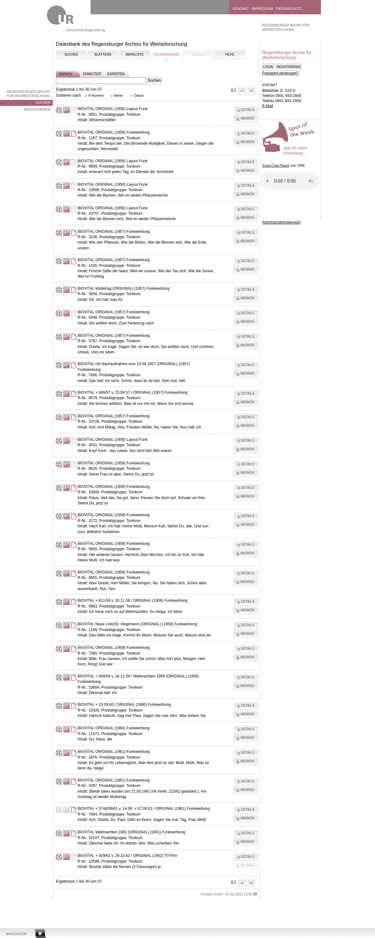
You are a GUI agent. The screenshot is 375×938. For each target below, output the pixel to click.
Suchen (43, 102)
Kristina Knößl (211, 894)
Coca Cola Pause (276, 165)
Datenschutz (289, 8)
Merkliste (135, 54)
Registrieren (37, 109)
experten (116, 74)
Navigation (16, 934)
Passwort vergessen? (280, 73)
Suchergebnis (166, 54)
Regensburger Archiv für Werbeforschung (28, 94)
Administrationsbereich (281, 222)
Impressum (262, 8)
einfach (65, 74)
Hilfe (229, 54)
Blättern (102, 54)
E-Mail (267, 106)
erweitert (92, 74)
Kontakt (241, 8)
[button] (242, 91)
